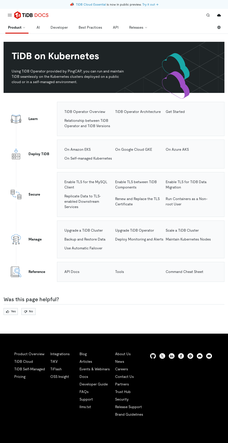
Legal (122, 434)
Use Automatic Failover (83, 248)
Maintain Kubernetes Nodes (188, 239)
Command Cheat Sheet (184, 272)
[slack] (190, 356)
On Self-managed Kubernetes (88, 158)
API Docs (71, 272)
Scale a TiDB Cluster (182, 230)
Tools (119, 272)
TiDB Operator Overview (84, 112)
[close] (219, 408)
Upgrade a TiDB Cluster (83, 230)
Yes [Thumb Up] (11, 311)
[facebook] (181, 356)
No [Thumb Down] (28, 311)
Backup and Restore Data (85, 239)
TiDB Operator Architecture (138, 112)
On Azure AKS (177, 149)
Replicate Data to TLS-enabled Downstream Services (82, 201)
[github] (153, 356)
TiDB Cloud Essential (91, 4)
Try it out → (150, 4)
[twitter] (162, 356)
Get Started (175, 112)
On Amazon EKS (77, 149)
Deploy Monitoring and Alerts (139, 239)
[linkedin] (171, 356)
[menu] (9, 15)
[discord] (199, 356)
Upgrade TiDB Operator (134, 230)
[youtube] (209, 356)
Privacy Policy (98, 434)
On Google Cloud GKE (133, 149)
